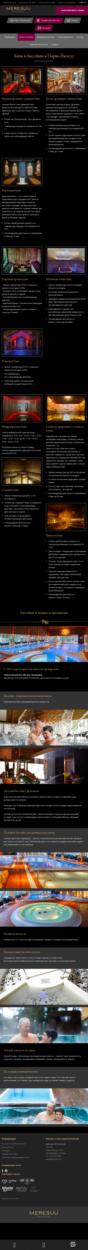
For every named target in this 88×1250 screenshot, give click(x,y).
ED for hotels (15, 1218)
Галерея (54, 45)
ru (82, 2)
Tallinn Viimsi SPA (9, 2)
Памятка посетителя (39, 45)
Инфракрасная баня (45, 37)
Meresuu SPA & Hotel (47, 2)
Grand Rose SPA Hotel (27, 2)
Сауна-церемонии (65, 37)
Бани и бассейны (26, 37)
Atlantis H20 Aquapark (66, 2)
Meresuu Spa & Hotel (22, 10)
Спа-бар (80, 37)
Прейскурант (10, 37)
